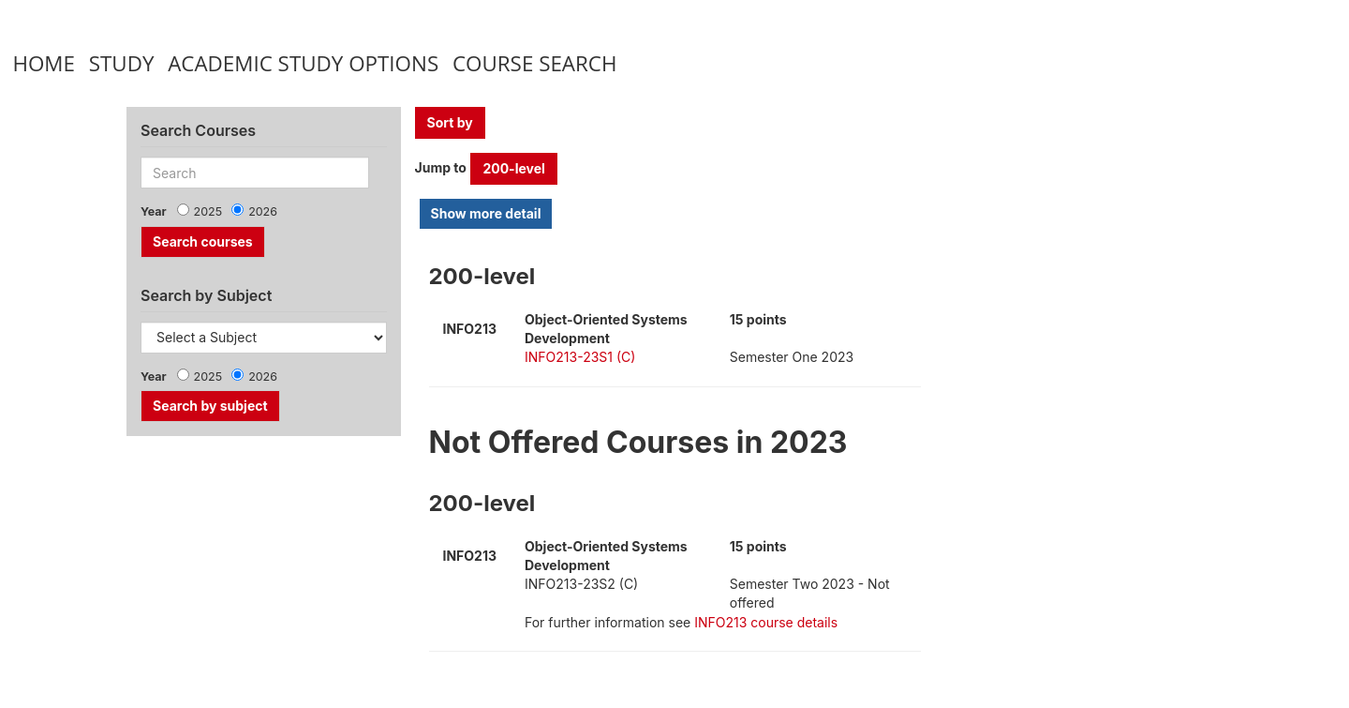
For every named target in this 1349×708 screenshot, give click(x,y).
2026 (262, 211)
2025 (208, 211)
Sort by (450, 122)
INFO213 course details (766, 622)
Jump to (441, 167)
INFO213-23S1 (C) (580, 357)
